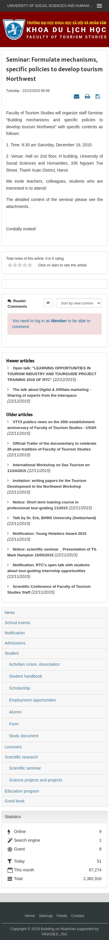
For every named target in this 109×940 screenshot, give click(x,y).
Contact (77, 916)
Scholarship (19, 688)
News (10, 612)
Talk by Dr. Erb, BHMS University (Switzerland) (54, 518)
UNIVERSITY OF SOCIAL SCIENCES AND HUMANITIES (50, 6)
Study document (23, 736)
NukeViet (68, 929)
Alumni (15, 712)
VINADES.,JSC (54, 934)
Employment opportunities (32, 700)
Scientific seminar (25, 768)
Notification (15, 633)
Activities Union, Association (34, 664)
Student (12, 653)
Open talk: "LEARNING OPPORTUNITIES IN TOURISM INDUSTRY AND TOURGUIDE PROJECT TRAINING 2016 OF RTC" (52, 374)
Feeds (62, 916)
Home (30, 916)
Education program (22, 791)
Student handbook (25, 676)
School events (17, 622)
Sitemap (46, 916)
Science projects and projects (35, 780)
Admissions (15, 643)
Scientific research (21, 757)
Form (14, 724)
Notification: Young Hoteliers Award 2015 (49, 533)
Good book (15, 801)
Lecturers (13, 747)
